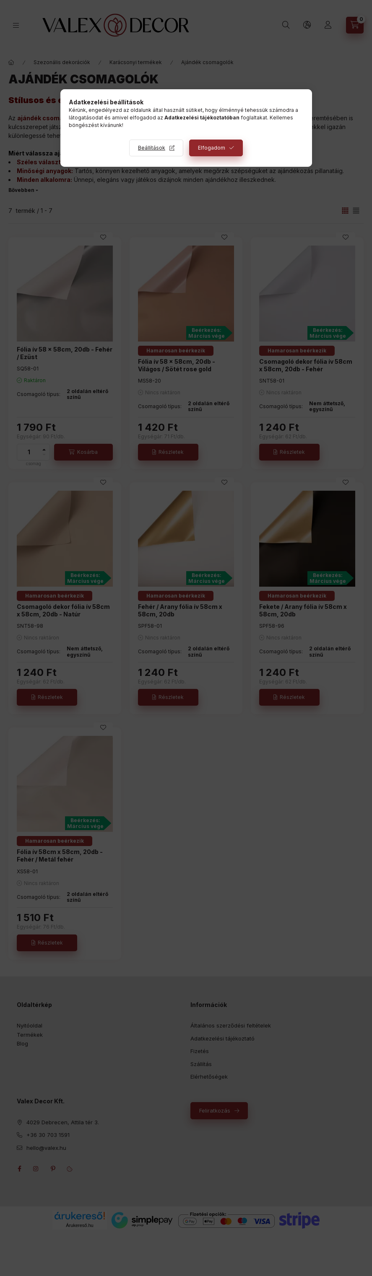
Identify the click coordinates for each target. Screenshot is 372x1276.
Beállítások (151, 148)
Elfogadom (211, 148)
